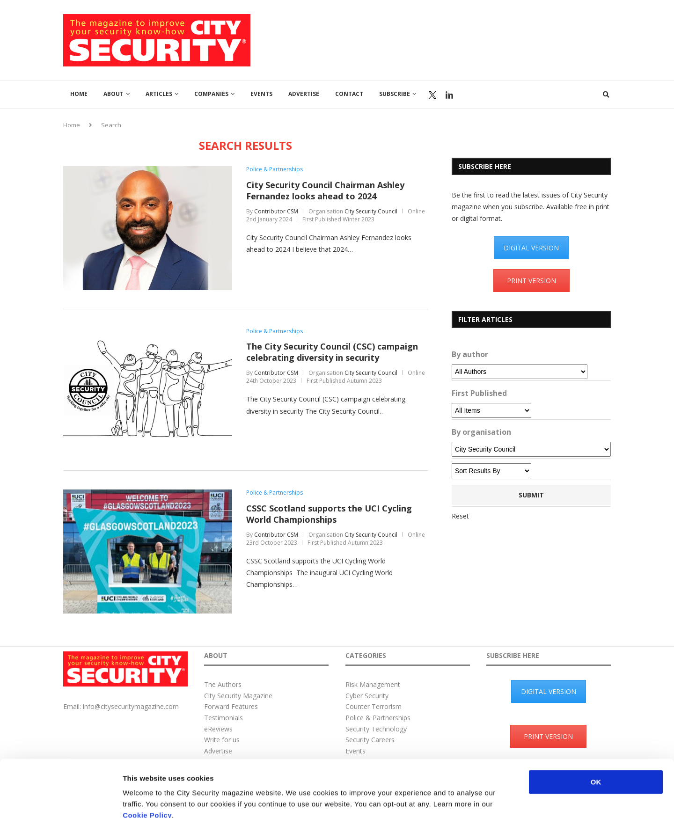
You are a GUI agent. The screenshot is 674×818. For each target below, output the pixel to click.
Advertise (303, 94)
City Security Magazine (238, 695)
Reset (460, 515)
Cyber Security (366, 695)
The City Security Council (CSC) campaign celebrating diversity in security (332, 352)
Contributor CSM (276, 211)
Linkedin (449, 95)
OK (596, 728)
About (113, 94)
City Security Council (370, 211)
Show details (491, 799)
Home (79, 94)
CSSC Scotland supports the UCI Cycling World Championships (329, 514)
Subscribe (394, 94)
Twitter (432, 95)
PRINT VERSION (531, 280)
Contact (349, 94)
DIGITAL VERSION (531, 247)
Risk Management (372, 684)
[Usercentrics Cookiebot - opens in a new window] (61, 800)
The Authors (223, 684)
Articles (159, 94)
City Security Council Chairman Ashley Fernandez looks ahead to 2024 (325, 190)
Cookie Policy (147, 762)
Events (261, 94)
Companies (211, 94)
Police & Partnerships (274, 169)
